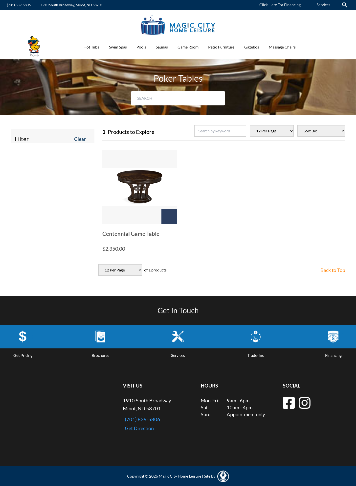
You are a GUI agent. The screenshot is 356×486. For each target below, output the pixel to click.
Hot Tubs (91, 47)
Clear (80, 139)
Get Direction (139, 428)
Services (323, 4)
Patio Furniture (221, 47)
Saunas (162, 47)
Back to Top (332, 270)
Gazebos (251, 47)
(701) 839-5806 (19, 5)
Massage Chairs (282, 47)
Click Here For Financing (280, 4)
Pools (141, 47)
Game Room (188, 47)
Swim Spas (118, 47)
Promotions (315, 47)
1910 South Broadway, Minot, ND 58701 (72, 5)
